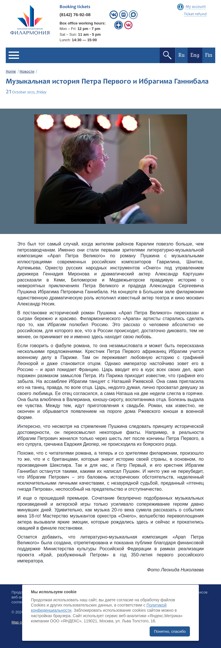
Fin (208, 55)
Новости (27, 72)
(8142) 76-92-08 (75, 14)
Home (11, 72)
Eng (194, 55)
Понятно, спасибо (170, 631)
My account (196, 7)
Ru (181, 55)
